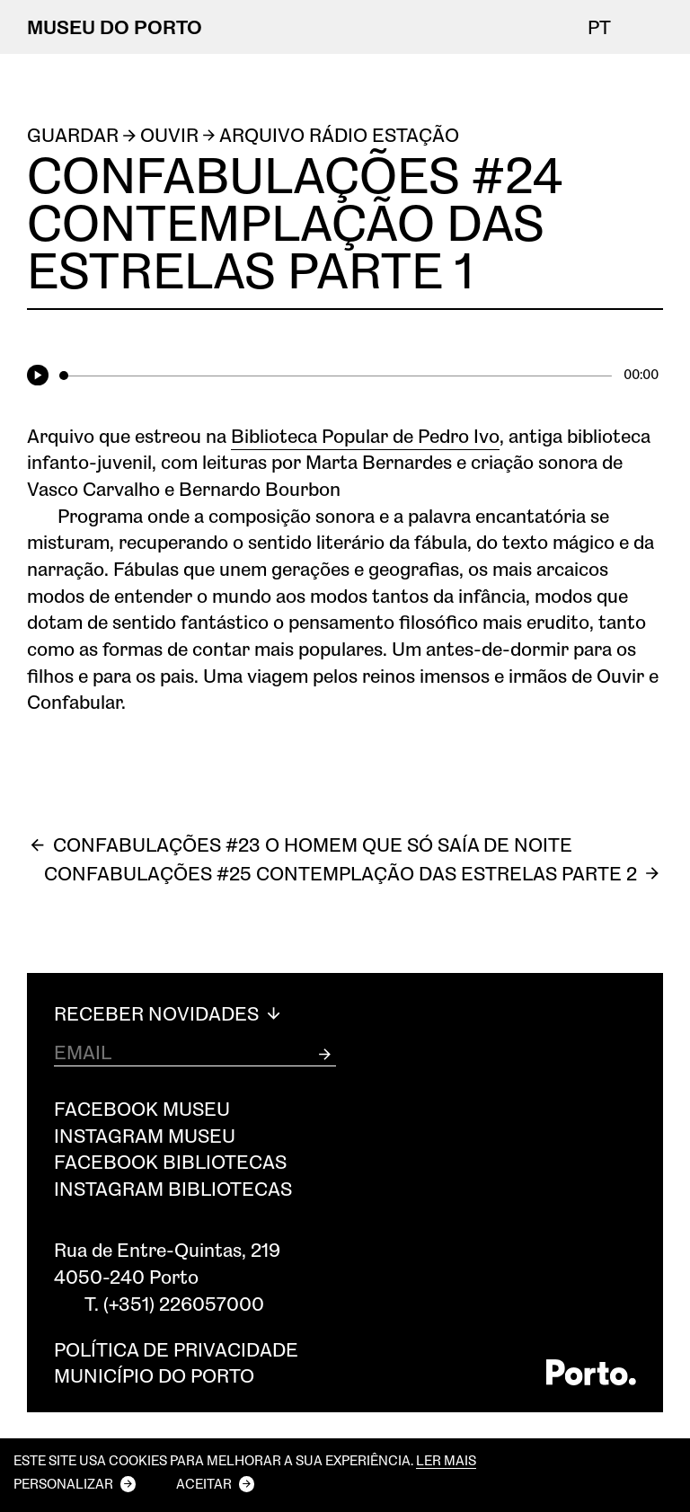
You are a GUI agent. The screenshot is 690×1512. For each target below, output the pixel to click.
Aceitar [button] (204, 1483)
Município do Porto (154, 1375)
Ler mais (446, 1461)
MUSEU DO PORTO (114, 26)
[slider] (336, 375)
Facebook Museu (142, 1108)
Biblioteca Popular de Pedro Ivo (365, 435)
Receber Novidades (169, 1013)
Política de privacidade (176, 1349)
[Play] (41, 375)
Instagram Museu (144, 1135)
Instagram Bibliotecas (173, 1188)
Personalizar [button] (63, 1483)
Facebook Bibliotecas (170, 1161)
